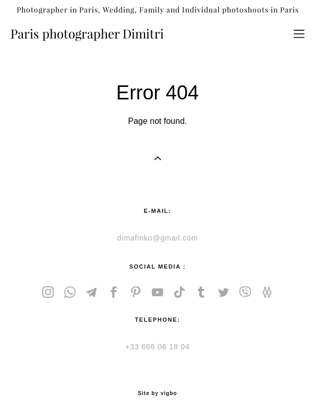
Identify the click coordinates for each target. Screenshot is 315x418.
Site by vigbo (157, 393)
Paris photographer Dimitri (87, 34)
